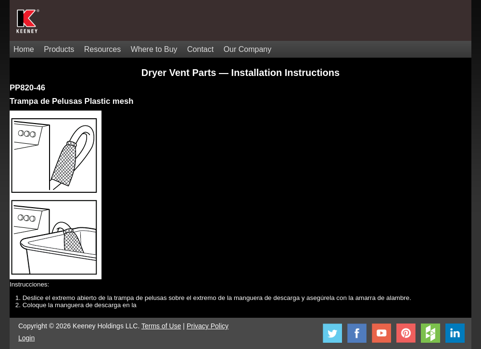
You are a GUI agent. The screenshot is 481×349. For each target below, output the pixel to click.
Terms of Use (161, 326)
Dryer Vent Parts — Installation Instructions (240, 72)
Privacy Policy (207, 326)
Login (26, 338)
